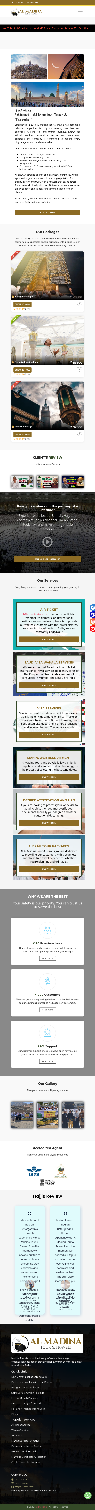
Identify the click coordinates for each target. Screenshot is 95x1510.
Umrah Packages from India (26, 1403)
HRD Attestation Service (24, 1451)
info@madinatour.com (24, 1487)
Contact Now (47, 212)
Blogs (14, 1414)
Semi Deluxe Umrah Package (27, 1393)
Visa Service (17, 1435)
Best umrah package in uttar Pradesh (32, 1382)
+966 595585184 (21, 1483)
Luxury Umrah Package (24, 1398)
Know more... (49, 639)
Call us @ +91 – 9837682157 (47, 559)
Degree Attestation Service (26, 1446)
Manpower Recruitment (25, 1441)
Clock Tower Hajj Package (25, 1462)
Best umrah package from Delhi (29, 1377)
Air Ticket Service (21, 1425)
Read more (47, 958)
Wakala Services (20, 1430)
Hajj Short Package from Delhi (28, 1409)
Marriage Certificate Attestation (29, 1457)
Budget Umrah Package (25, 1387)
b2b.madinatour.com (36, 614)
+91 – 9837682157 (22, 1480)
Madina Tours (18, 1358)
